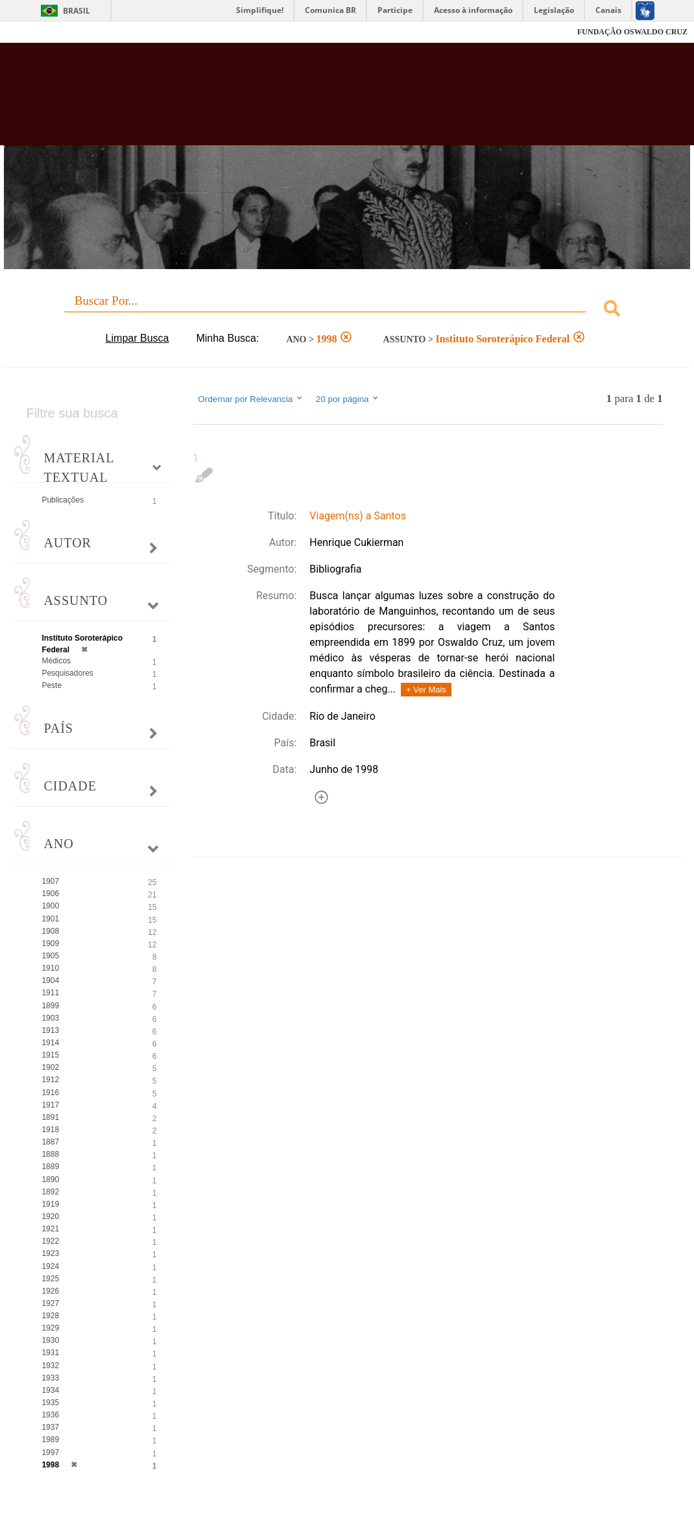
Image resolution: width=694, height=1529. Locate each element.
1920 (50, 1216)
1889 (50, 1166)
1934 (50, 1390)
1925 (50, 1278)
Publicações (63, 499)
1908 (50, 931)
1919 (50, 1204)
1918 (50, 1129)
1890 (50, 1179)
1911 (50, 992)
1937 (50, 1427)
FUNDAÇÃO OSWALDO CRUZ (632, 31)
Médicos (56, 660)
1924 (50, 1266)
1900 (50, 905)
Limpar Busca (137, 338)
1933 (50, 1377)
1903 (50, 1018)
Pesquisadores (67, 673)
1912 (50, 1079)
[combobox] (346, 310)
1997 (50, 1452)
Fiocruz (38, 32)
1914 (50, 1042)
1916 (50, 1092)
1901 (50, 918)
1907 (50, 881)
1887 (50, 1141)
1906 (50, 893)
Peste (52, 685)
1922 (50, 1241)
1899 (50, 1005)
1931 (50, 1352)
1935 (50, 1402)
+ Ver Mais (426, 689)
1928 (50, 1315)
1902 (50, 1067)
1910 (50, 968)
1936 (50, 1414)
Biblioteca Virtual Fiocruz (309, 100)
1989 (50, 1439)
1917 (50, 1104)
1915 (50, 1055)
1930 (50, 1340)
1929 (50, 1328)
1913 (50, 1030)
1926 (50, 1291)
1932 (50, 1365)
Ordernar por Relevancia (251, 399)
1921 (50, 1228)
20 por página (348, 399)
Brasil (76, 10)
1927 (50, 1303)
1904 (50, 980)
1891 (50, 1117)
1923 (50, 1253)
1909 (50, 943)
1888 (50, 1154)
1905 (50, 955)
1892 (50, 1191)
